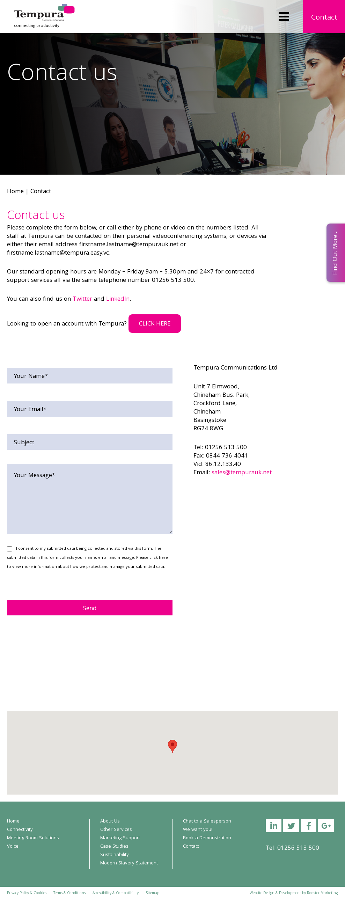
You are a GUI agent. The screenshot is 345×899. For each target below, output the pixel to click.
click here (158, 558)
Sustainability (114, 855)
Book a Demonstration (207, 838)
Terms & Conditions (69, 893)
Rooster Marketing (322, 893)
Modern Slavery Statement (129, 863)
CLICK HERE (154, 324)
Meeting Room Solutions (33, 838)
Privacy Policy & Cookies (26, 893)
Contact (324, 18)
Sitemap (152, 893)
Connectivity (20, 830)
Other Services (116, 830)
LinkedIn (118, 299)
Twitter (82, 299)
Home (15, 192)
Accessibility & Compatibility (116, 893)
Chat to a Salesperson (207, 821)
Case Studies (114, 846)
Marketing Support (120, 838)
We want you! (197, 830)
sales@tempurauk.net (242, 473)
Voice (13, 846)
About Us (110, 821)
